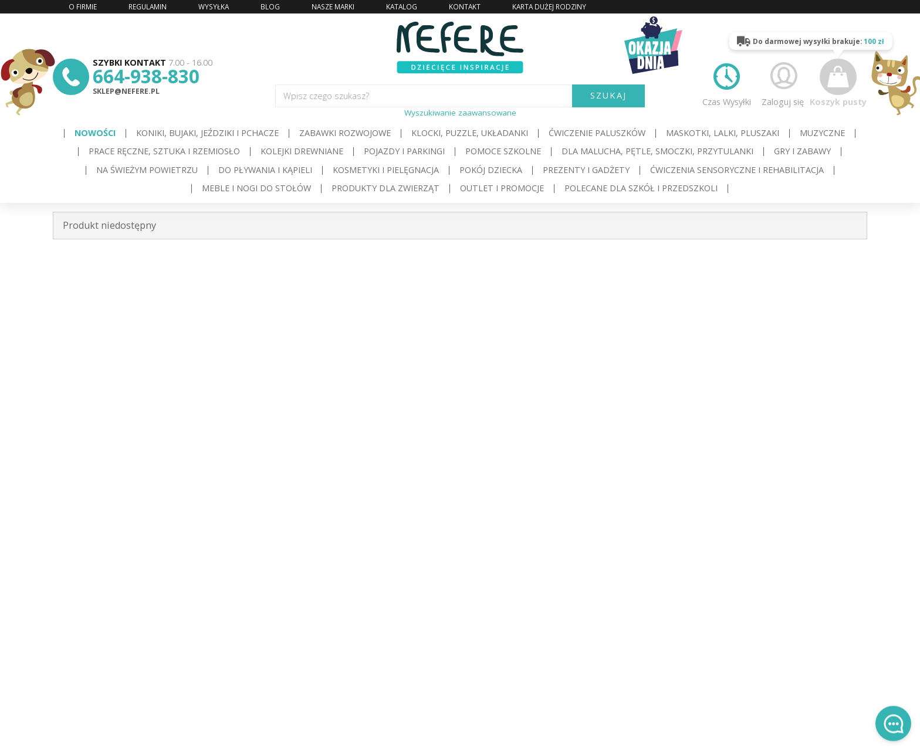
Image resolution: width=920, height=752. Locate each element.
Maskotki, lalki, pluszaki (722, 132)
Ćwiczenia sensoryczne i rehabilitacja (737, 169)
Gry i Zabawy (802, 151)
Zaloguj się (783, 83)
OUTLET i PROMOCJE (502, 188)
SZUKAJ (608, 95)
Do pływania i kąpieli (265, 169)
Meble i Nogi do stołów (256, 188)
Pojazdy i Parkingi (404, 151)
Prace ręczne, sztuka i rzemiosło (164, 151)
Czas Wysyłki (726, 83)
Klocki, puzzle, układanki (469, 132)
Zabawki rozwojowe (345, 132)
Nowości (95, 132)
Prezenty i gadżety (586, 169)
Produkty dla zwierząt (385, 188)
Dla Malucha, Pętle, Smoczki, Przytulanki (657, 151)
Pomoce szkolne (503, 151)
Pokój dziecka (490, 169)
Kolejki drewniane (302, 151)
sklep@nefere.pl (126, 91)
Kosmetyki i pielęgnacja (386, 169)
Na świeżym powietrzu (147, 169)
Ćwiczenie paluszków (597, 132)
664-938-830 (146, 76)
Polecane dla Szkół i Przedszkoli (641, 188)
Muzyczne (822, 132)
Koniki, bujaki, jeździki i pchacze (207, 132)
